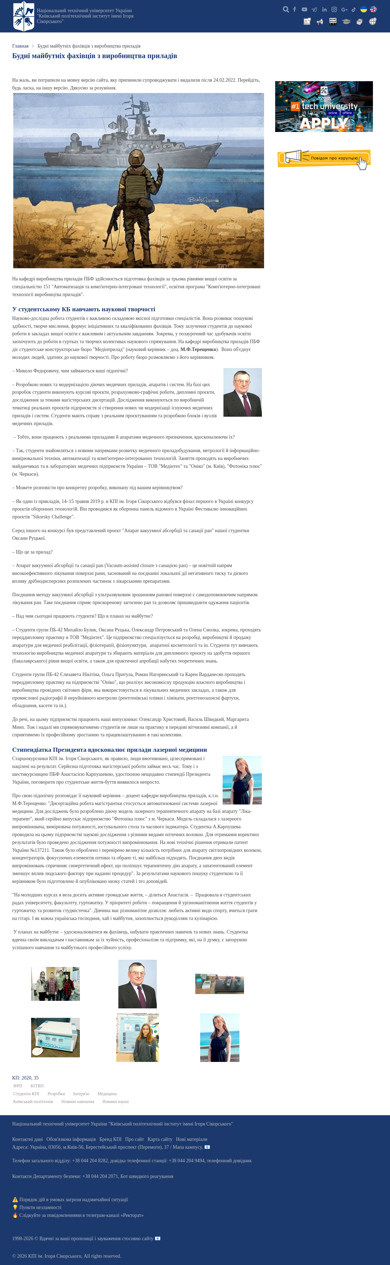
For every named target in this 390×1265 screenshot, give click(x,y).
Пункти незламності (40, 1207)
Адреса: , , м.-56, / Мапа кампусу (107, 1147)
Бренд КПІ (110, 1139)
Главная (20, 46)
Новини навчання (77, 1101)
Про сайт (134, 1139)
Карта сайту (160, 1139)
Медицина (107, 1093)
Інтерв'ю (81, 1093)
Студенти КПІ (26, 1093)
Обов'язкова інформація (71, 1139)
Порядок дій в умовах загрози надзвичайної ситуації (74, 1199)
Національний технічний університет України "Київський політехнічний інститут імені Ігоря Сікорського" (85, 16)
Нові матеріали (191, 1139)
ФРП (17, 1086)
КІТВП (37, 1086)
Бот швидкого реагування (147, 1176)
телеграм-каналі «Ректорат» (115, 1215)
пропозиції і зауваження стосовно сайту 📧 (116, 1238)
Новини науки (115, 1101)
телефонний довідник (229, 1160)
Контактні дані (27, 1139)
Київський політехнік (33, 1101)
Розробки (56, 1093)
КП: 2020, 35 (25, 1078)
